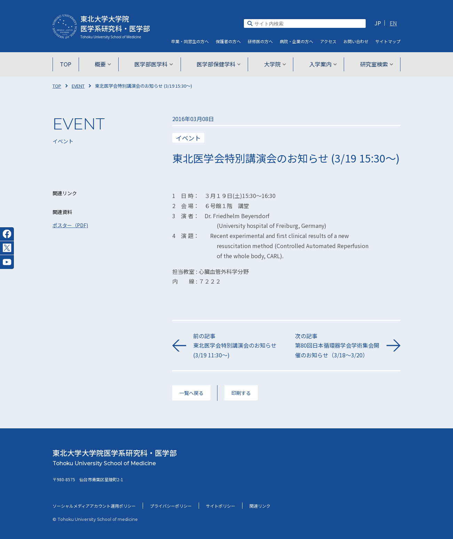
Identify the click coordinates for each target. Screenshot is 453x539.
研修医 (260, 41)
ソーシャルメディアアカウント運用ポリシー (94, 506)
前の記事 (235, 346)
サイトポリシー (220, 506)
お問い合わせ (355, 41)
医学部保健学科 (219, 64)
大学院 (274, 64)
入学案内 (320, 64)
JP (377, 23)
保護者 (228, 41)
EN (393, 23)
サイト (387, 41)
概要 (105, 64)
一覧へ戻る (191, 392)
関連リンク (259, 506)
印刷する (241, 392)
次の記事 (337, 346)
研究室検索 (373, 64)
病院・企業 (296, 41)
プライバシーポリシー (171, 506)
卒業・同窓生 (190, 41)
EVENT (78, 85)
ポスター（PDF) (70, 225)
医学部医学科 (155, 64)
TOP (69, 64)
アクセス (328, 41)
